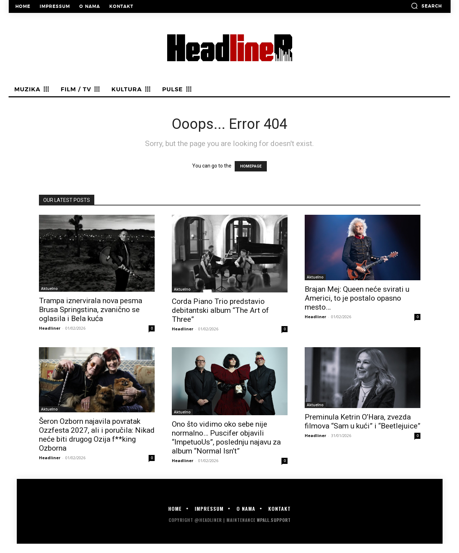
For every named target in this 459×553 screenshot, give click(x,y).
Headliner (49, 328)
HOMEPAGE (250, 166)
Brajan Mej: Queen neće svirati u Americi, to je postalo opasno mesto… (357, 298)
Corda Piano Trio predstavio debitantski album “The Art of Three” (220, 310)
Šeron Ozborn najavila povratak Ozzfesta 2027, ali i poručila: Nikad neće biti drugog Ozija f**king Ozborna (97, 434)
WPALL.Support (274, 520)
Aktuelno (49, 288)
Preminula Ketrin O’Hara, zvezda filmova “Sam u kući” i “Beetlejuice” (362, 421)
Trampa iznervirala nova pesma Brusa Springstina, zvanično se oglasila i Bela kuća (90, 309)
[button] (426, 5)
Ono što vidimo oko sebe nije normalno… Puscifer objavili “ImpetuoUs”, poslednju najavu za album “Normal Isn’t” (226, 437)
